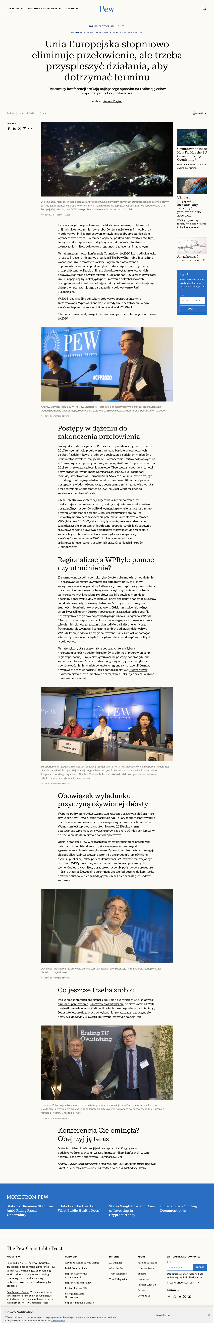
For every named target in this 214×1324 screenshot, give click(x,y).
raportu (108, 446)
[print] (30, 128)
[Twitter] (184, 1296)
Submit (192, 309)
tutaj (116, 1148)
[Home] (35, 1248)
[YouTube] (189, 1296)
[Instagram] (174, 1296)
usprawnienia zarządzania (107, 1004)
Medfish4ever (138, 670)
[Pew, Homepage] (107, 8)
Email (182, 295)
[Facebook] (169, 1296)
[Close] (208, 1317)
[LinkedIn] (180, 1296)
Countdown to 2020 (117, 253)
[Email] (192, 300)
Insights (114, 1257)
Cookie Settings (164, 1317)
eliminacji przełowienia (73, 1004)
